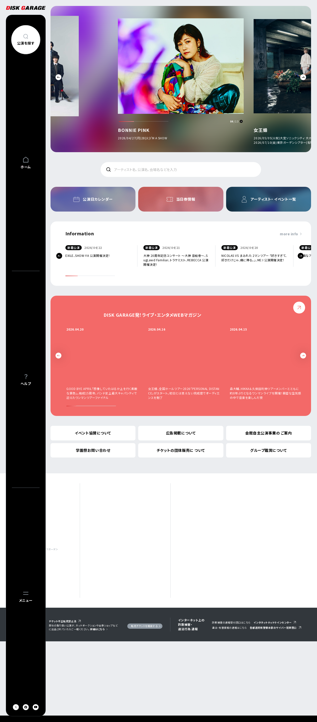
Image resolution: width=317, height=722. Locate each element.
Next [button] (303, 77)
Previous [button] (58, 77)
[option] (181, 80)
